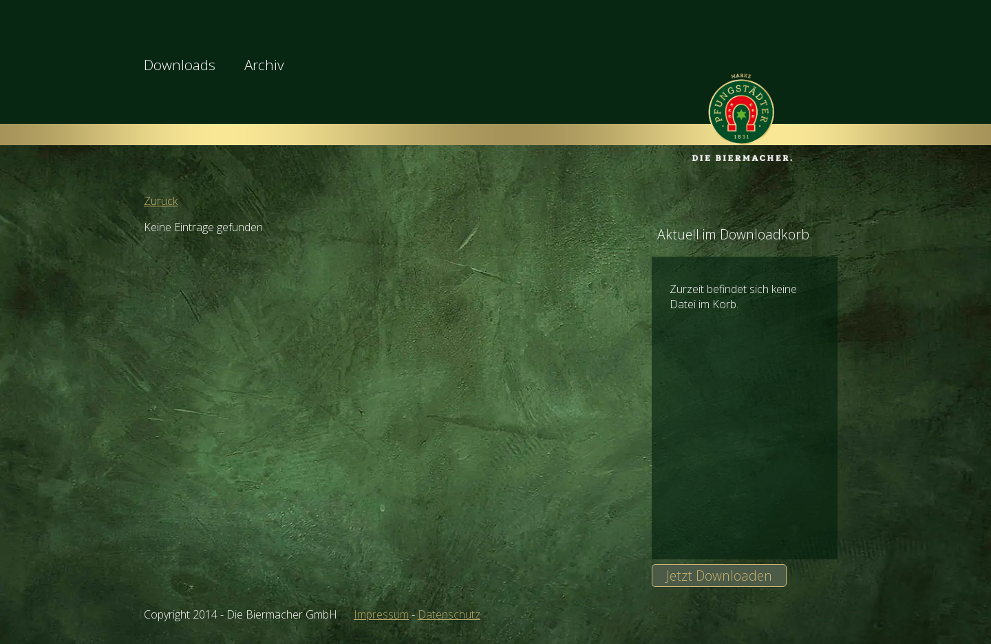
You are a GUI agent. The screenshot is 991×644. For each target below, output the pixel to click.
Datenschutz (449, 614)
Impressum (381, 614)
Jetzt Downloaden (719, 575)
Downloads (179, 64)
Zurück (161, 200)
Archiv (264, 64)
